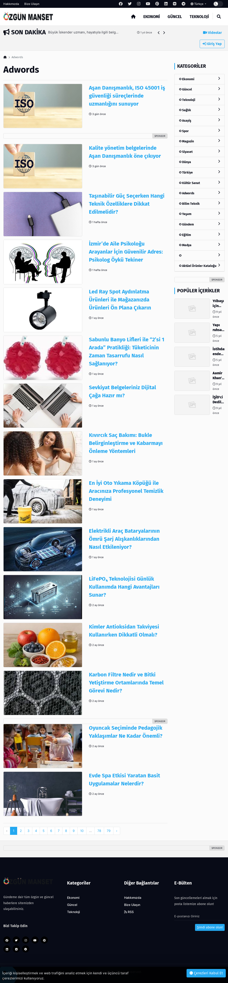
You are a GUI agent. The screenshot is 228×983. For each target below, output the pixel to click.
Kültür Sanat (199, 183)
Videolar (212, 33)
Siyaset (199, 151)
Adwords (199, 193)
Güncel (175, 16)
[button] (159, 33)
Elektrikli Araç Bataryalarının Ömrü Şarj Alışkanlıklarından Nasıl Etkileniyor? (124, 539)
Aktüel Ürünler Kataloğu (199, 266)
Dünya (199, 162)
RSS (129, 912)
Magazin (199, 141)
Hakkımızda (11, 4)
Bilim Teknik (199, 203)
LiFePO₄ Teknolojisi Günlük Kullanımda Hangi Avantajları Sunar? (124, 587)
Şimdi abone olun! (210, 927)
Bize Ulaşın (31, 4)
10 (82, 831)
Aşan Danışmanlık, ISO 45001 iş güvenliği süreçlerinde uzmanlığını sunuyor (127, 96)
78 (99, 831)
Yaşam (199, 214)
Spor (199, 131)
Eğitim (199, 235)
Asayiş (199, 120)
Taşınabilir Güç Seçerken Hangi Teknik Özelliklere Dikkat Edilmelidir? (126, 204)
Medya (199, 245)
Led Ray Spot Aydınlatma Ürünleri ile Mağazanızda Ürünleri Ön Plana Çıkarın (120, 300)
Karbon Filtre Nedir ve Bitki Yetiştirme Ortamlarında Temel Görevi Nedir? (126, 683)
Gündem (199, 224)
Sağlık (199, 110)
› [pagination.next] (116, 831)
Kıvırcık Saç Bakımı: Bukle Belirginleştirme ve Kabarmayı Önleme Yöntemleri (126, 443)
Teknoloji (199, 16)
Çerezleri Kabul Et (206, 973)
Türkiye (199, 172)
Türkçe (197, 4)
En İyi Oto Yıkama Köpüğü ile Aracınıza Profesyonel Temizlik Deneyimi (126, 491)
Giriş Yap (212, 44)
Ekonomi (151, 16)
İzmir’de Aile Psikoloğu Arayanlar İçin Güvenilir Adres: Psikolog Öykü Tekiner (126, 252)
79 (109, 831)
